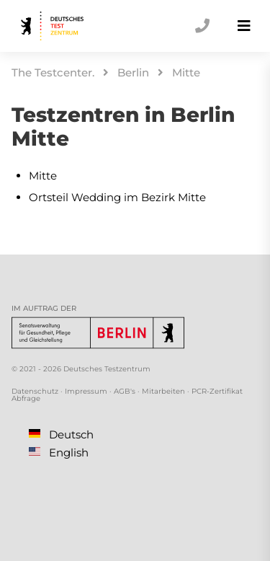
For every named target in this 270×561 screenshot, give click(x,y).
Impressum (86, 391)
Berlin (133, 72)
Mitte (186, 72)
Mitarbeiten (163, 391)
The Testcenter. (53, 72)
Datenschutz (35, 391)
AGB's (124, 391)
